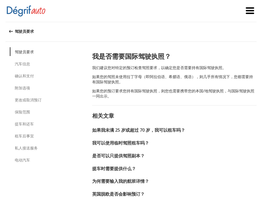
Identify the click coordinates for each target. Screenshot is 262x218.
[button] (250, 10)
